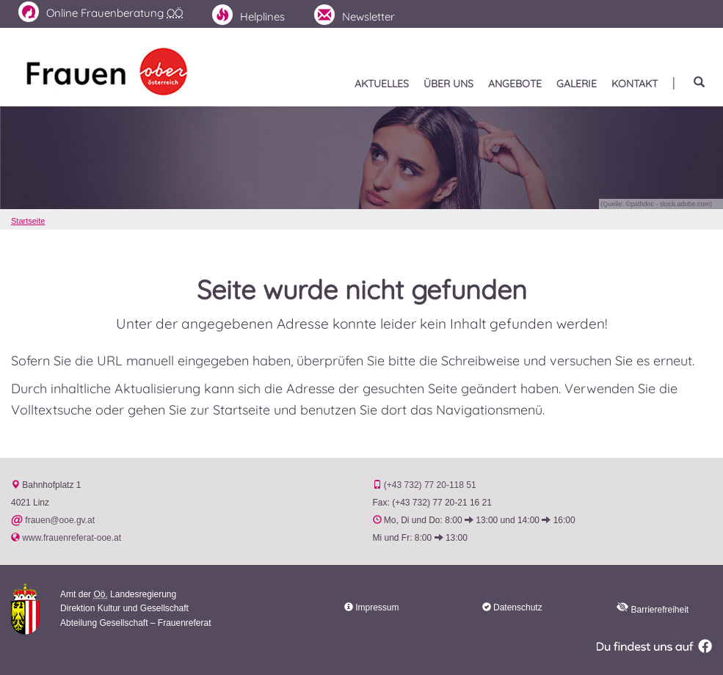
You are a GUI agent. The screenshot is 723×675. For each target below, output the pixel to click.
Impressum (377, 607)
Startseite (28, 220)
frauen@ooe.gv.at (60, 520)
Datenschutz (517, 607)
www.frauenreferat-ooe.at (71, 538)
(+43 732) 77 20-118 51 (430, 485)
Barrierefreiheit (653, 610)
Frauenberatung (100, 12)
